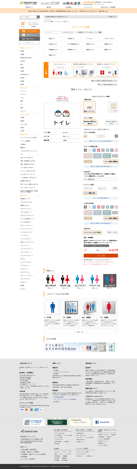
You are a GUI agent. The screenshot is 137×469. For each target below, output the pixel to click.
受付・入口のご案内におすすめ (29, 184)
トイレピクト (57, 21)
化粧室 (22, 71)
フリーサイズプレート (26, 249)
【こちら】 (100, 259)
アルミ (22, 97)
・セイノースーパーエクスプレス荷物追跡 (64, 399)
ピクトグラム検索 (48, 21)
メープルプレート (25, 265)
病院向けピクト (108, 44)
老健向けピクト (90, 49)
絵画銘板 (64, 458)
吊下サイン (23, 282)
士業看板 (66, 441)
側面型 (22, 121)
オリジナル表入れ (103, 445)
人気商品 (22, 144)
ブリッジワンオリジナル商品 (28, 137)
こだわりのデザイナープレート (29, 151)
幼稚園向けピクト (54, 49)
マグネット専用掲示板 (104, 439)
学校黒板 (113, 434)
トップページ (47, 19)
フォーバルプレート (26, 252)
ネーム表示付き (90, 437)
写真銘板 (57, 460)
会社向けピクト (53, 44)
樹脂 (21, 101)
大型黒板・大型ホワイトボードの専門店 (34, 454)
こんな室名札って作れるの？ (28, 177)
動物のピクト (108, 49)
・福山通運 (56, 401)
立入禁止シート (80, 456)
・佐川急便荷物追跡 (58, 397)
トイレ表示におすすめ (26, 167)
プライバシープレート (26, 275)
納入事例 (57, 443)
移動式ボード (102, 443)
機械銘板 (65, 456)
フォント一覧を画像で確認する (101, 198)
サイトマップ (88, 7)
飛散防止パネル (24, 205)
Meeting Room (24, 74)
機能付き (22, 147)
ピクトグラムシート (81, 454)
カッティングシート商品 (82, 451)
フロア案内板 (58, 435)
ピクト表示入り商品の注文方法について (104, 81)
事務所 (22, 67)
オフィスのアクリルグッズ (27, 187)
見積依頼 (108, 7)
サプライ (22, 289)
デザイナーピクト (109, 38)
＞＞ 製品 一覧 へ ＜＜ (81, 332)
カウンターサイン (25, 279)
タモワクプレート (25, 272)
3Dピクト (23, 259)
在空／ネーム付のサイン (27, 157)
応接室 (22, 51)
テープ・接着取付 (25, 141)
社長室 (22, 81)
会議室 (22, 54)
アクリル (22, 91)
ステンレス (23, 94)
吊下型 (22, 131)
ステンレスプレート (26, 239)
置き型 (22, 127)
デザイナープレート (26, 208)
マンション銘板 (58, 437)
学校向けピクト (90, 44)
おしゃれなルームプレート (27, 174)
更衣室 (22, 84)
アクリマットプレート (26, 228)
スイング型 (23, 124)
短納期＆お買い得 (25, 181)
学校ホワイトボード (103, 434)
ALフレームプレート (26, 225)
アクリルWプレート (25, 212)
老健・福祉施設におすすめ (27, 161)
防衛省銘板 (64, 460)
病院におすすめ (80, 439)
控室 (21, 64)
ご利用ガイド (29, 7)
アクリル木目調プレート (27, 218)
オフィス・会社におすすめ (27, 171)
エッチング (69, 454)
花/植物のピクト (71, 49)
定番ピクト (52, 38)
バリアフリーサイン (26, 262)
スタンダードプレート (26, 255)
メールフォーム (99, 4)
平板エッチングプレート (27, 242)
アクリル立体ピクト (26, 222)
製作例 (49, 7)
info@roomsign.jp (87, 4)
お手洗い (22, 61)
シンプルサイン (24, 235)
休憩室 (22, 77)
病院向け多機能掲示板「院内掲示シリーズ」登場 (29, 191)
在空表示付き (80, 433)
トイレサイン (80, 437)
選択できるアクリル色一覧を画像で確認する (100, 141)
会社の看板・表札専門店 (29, 449)
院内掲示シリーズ (25, 198)
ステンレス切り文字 (59, 433)
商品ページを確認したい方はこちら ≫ (96, 245)
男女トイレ (50, 281)
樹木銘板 (57, 458)
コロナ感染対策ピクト (73, 44)
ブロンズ (22, 111)
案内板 (22, 285)
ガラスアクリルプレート (27, 215)
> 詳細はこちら (112, 16)
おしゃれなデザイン (81, 435)
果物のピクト (52, 55)
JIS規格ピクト (71, 38)
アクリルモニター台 (26, 202)
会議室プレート (80, 441)
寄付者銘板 (57, 456)
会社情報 (68, 7)
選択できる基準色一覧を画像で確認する (101, 166)
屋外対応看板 (58, 441)
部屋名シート (90, 456)
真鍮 (21, 107)
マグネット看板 (68, 435)
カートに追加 (101, 255)
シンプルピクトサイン (26, 232)
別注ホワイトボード (103, 441)
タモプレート (24, 269)
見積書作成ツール (29, 42)
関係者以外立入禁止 (26, 57)
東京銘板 (24, 456)
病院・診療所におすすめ (27, 164)
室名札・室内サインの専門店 (30, 452)
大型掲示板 (101, 436)
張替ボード (109, 436)
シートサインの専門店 (28, 459)
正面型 (22, 117)
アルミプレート (24, 245)
